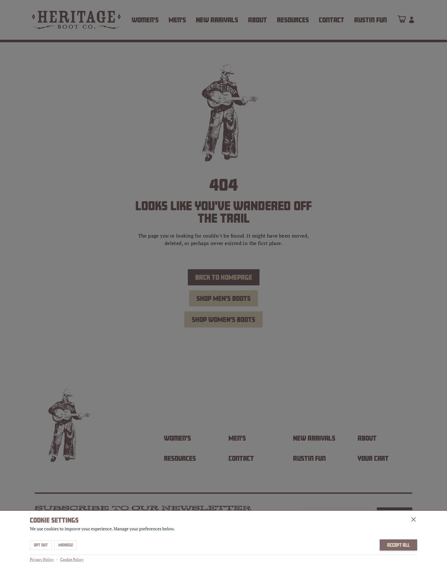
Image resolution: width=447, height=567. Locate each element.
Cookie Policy (72, 559)
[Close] (413, 519)
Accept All (398, 545)
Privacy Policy (42, 559)
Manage (65, 545)
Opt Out (41, 545)
